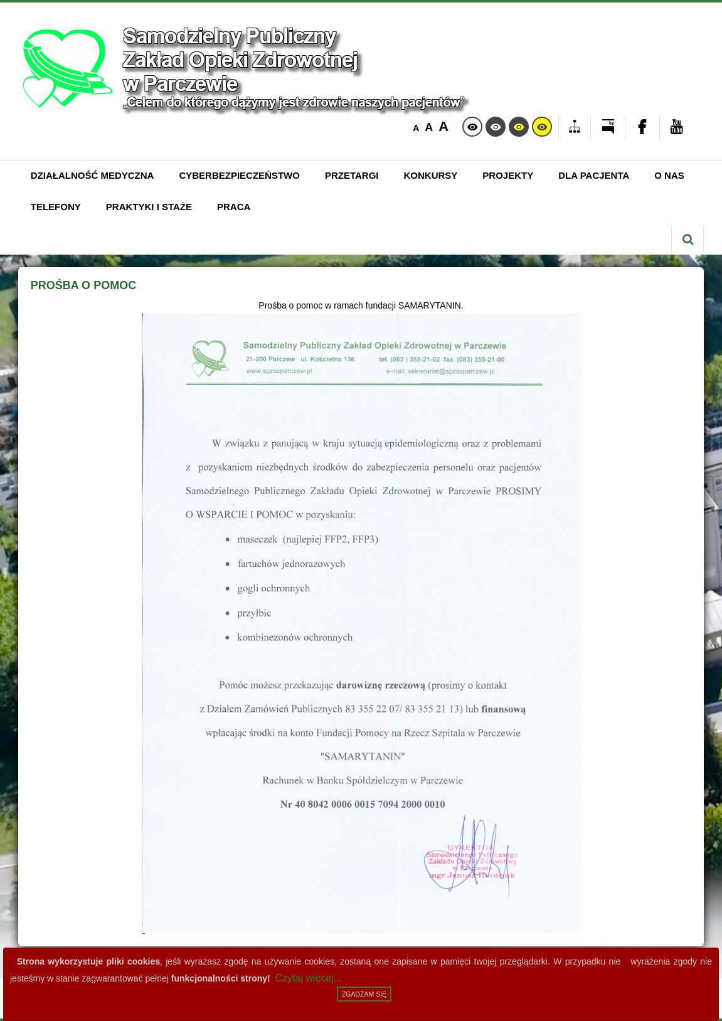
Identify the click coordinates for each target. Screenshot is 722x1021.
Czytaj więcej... (308, 978)
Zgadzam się (364, 994)
